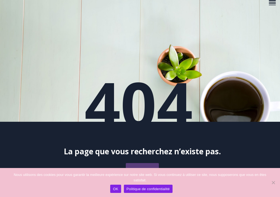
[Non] (273, 182)
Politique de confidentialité (148, 189)
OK (115, 189)
